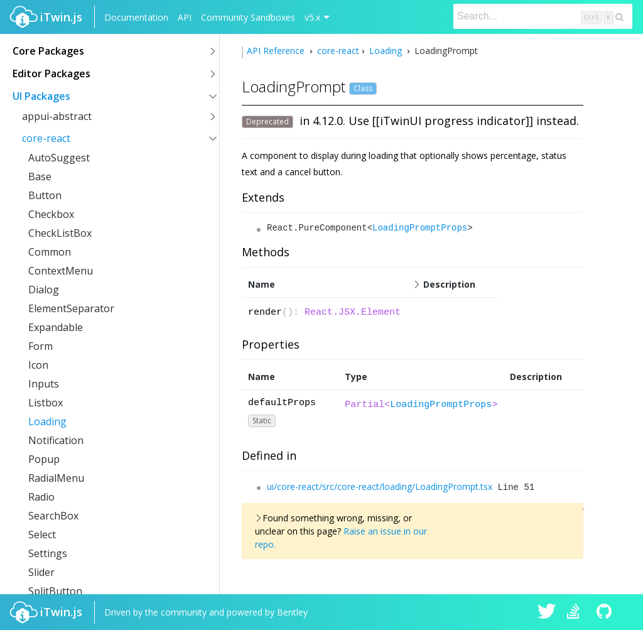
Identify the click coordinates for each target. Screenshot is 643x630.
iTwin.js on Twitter (547, 612)
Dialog (43, 289)
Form (40, 346)
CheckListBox (60, 233)
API (185, 17)
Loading (47, 421)
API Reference (277, 51)
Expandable (55, 327)
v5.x (312, 17)
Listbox (45, 403)
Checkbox (51, 214)
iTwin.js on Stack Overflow (576, 612)
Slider (41, 572)
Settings (47, 553)
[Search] (542, 16)
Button (45, 195)
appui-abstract (57, 116)
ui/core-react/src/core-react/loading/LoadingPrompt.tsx (379, 486)
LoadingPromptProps (419, 228)
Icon (38, 365)
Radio (41, 497)
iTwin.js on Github (606, 612)
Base (39, 176)
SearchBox (53, 516)
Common (49, 252)
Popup (44, 459)
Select (42, 534)
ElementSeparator (71, 308)
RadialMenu (56, 478)
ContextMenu (60, 271)
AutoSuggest (59, 158)
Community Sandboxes (248, 17)
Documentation (136, 17)
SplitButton (55, 591)
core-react (46, 138)
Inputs (43, 384)
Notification (56, 440)
